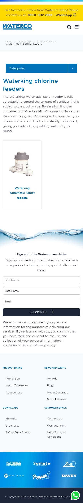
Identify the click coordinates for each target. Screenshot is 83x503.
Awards (52, 378)
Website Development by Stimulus (58, 496)
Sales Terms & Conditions (56, 434)
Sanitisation (45, 42)
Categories (17, 68)
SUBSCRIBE (41, 312)
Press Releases (56, 399)
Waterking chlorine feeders (24, 44)
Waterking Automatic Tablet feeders (22, 192)
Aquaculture (14, 392)
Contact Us (54, 418)
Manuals (11, 418)
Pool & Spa (24, 42)
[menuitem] (21, 378)
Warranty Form (57, 425)
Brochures (12, 425)
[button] (76, 26)
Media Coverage (57, 392)
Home (9, 42)
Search (69, 27)
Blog (50, 385)
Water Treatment (17, 385)
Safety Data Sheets (18, 432)
